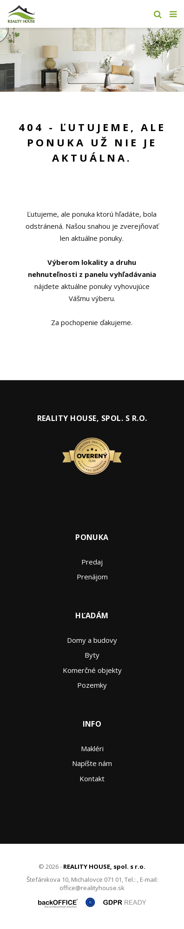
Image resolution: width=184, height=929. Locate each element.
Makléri (92, 748)
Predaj (92, 561)
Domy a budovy (92, 640)
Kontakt (92, 778)
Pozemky (92, 685)
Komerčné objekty (92, 670)
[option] (92, 60)
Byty (92, 654)
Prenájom (92, 576)
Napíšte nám (92, 763)
